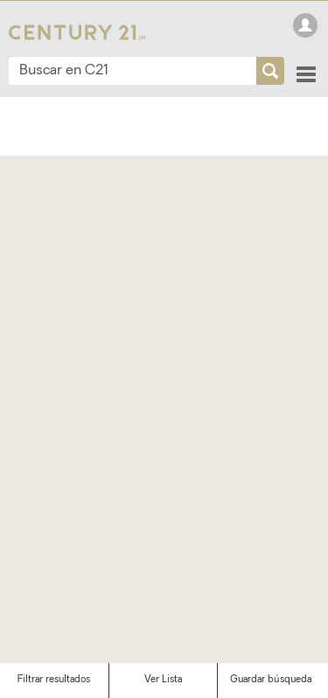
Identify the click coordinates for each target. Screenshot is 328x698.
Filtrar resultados (53, 680)
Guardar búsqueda (270, 680)
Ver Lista (163, 680)
